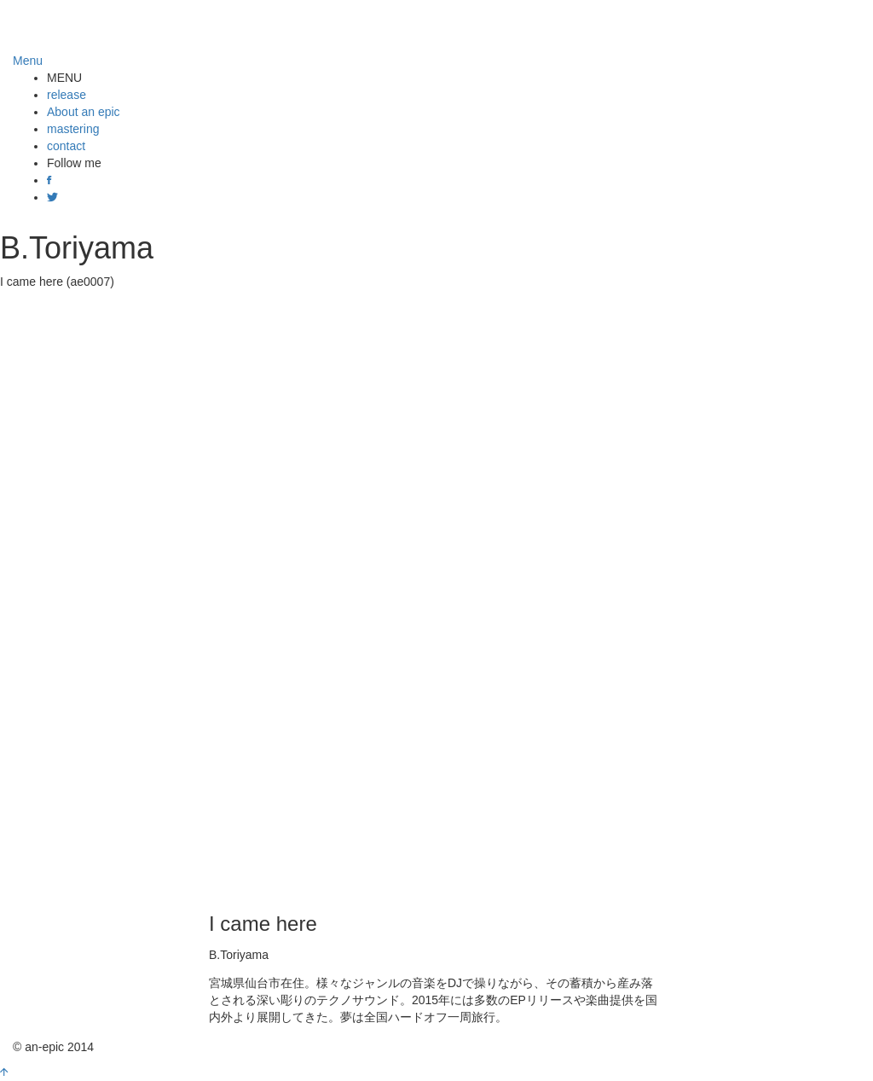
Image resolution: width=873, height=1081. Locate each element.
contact (66, 146)
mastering (73, 129)
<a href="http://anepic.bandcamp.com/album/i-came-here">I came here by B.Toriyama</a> (436, 597)
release (66, 95)
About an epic (83, 112)
